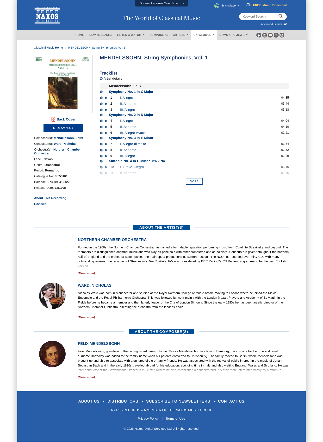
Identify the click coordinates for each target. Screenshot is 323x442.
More (194, 181)
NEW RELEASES (100, 34)
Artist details (113, 78)
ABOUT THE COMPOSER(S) (161, 331)
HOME (79, 34)
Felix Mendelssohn (99, 343)
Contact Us (236, 401)
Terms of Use (176, 419)
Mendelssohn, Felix (68, 138)
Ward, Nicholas (65, 143)
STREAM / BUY (63, 128)
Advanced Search (274, 24)
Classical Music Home (48, 47)
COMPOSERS (158, 34)
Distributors (122, 401)
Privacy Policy (147, 419)
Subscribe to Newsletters (180, 401)
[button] (161, 3)
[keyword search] (281, 16)
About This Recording (50, 198)
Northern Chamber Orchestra (112, 240)
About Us (85, 401)
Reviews (40, 204)
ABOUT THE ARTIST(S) (161, 227)
